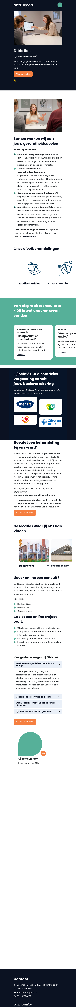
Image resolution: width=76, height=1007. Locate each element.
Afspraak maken (23, 74)
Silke (25, 237)
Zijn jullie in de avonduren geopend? (34, 712)
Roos (33, 237)
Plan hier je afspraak (25, 513)
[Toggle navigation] (60, 5)
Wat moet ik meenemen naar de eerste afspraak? (35, 705)
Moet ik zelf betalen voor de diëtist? (33, 697)
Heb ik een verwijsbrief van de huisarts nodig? (35, 665)
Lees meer (21, 356)
